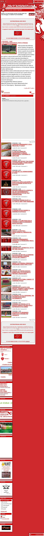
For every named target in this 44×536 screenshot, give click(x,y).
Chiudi (31, 93)
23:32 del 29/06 (5, 518)
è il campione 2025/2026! (5, 387)
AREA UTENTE (40, 1)
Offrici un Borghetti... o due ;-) (18, 33)
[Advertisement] (5, 447)
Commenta (5, 92)
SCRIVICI (27, 38)
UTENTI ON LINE (39, 534)
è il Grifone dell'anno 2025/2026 (5, 393)
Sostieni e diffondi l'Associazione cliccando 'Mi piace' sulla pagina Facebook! (6, 471)
